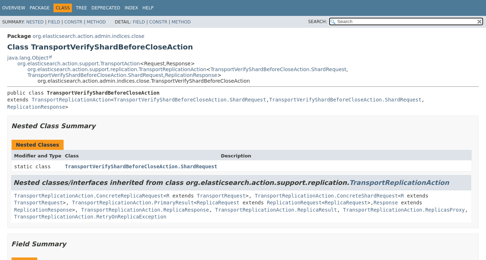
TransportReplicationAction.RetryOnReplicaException (90, 217)
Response (386, 202)
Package (40, 7)
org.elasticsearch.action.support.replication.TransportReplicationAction (116, 69)
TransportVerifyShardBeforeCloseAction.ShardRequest (279, 69)
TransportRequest (221, 196)
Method (96, 22)
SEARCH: (317, 21)
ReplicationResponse (191, 75)
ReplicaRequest (218, 202)
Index (131, 7)
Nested (34, 22)
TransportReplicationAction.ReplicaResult (276, 210)
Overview (13, 7)
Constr (73, 22)
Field (54, 22)
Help (148, 7)
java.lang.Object (27, 58)
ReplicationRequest (294, 202)
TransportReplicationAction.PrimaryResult (133, 202)
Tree (81, 7)
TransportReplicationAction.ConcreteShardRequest (326, 196)
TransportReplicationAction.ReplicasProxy (404, 210)
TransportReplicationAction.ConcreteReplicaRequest (88, 196)
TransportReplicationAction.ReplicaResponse (145, 210)
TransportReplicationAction (71, 100)
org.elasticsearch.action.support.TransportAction (78, 63)
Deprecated (105, 7)
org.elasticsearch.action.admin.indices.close (88, 36)
